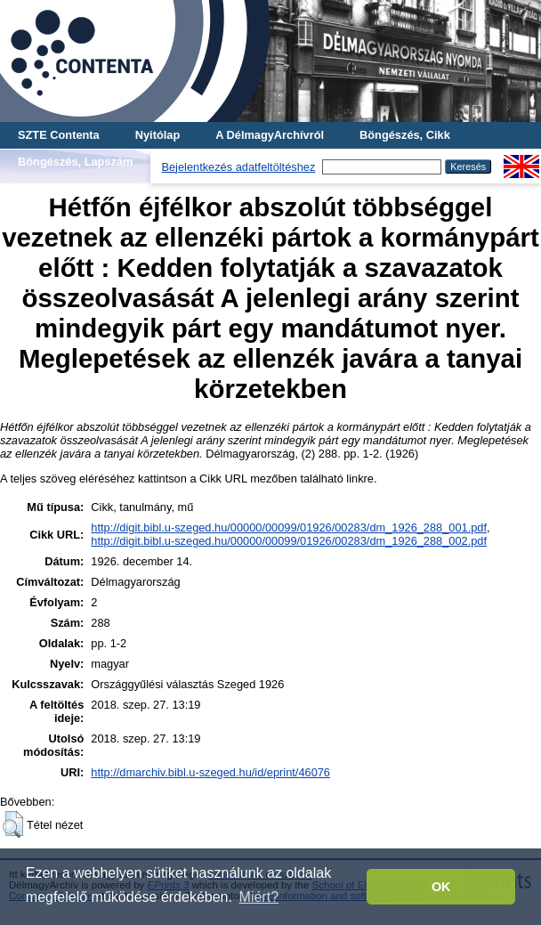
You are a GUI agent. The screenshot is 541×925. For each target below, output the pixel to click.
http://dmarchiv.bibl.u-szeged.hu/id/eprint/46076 (210, 772)
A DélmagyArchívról (269, 135)
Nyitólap (157, 135)
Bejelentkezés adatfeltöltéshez (238, 167)
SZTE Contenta (59, 135)
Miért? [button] (259, 897)
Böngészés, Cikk (404, 135)
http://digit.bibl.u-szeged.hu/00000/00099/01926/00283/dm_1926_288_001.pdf (289, 527)
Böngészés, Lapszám (75, 161)
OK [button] (441, 887)
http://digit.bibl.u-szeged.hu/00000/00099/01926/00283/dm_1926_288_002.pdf (289, 541)
